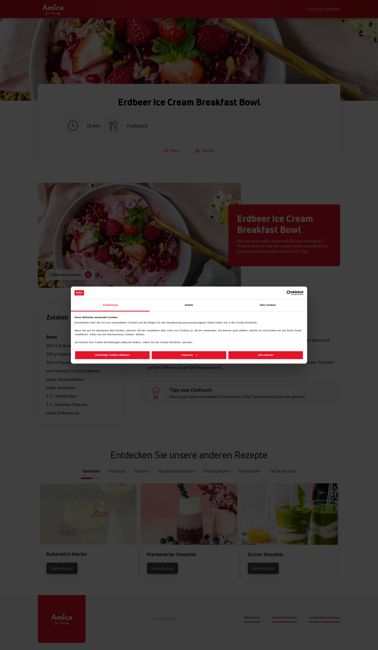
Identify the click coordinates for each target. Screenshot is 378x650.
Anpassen (189, 355)
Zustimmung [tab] (110, 305)
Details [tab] (189, 305)
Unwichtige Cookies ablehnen (112, 355)
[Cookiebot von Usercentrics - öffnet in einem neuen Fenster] (280, 292)
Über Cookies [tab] (268, 305)
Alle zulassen (266, 355)
